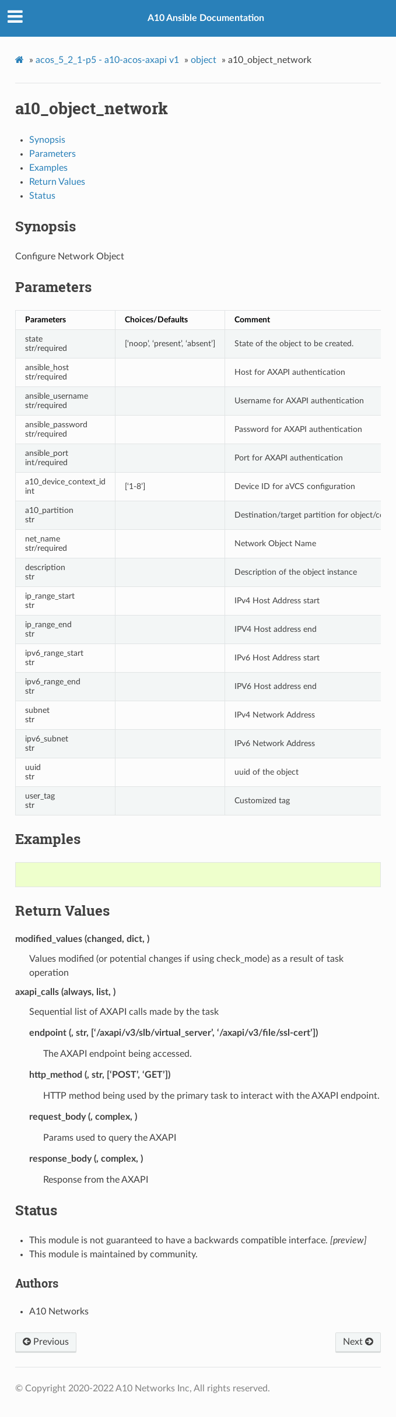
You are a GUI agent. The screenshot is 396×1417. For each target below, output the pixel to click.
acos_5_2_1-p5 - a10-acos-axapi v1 (107, 60)
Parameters (52, 154)
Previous (46, 1341)
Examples (48, 168)
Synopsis (47, 140)
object (203, 60)
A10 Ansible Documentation (206, 18)
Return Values (57, 182)
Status (42, 196)
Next (358, 1341)
